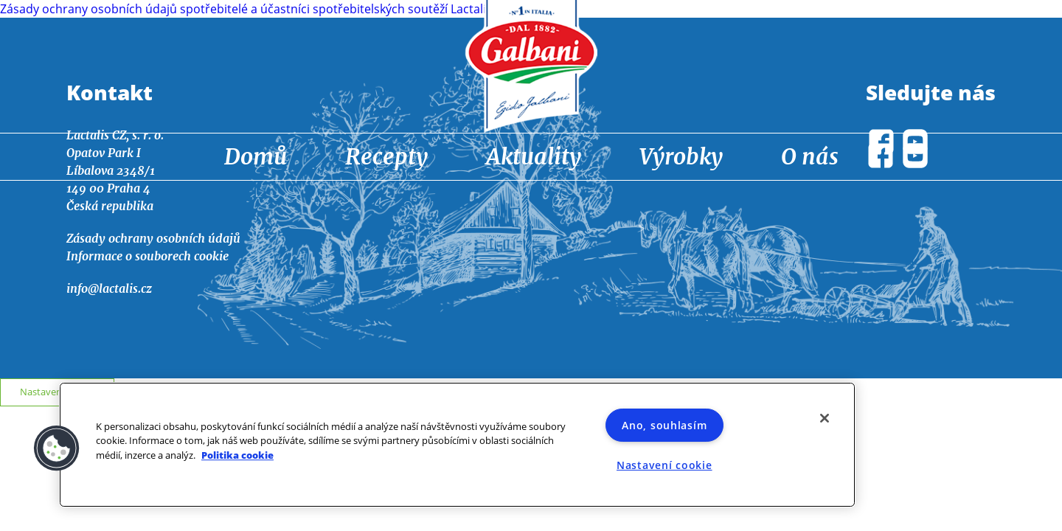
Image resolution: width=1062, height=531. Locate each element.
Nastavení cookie (57, 391)
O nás (810, 156)
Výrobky (681, 156)
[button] (56, 448)
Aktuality (533, 156)
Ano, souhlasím (664, 425)
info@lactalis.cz (109, 288)
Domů (255, 156)
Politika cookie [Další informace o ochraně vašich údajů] (237, 455)
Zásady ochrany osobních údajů (153, 238)
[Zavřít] (824, 418)
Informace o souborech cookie (147, 256)
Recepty (386, 156)
